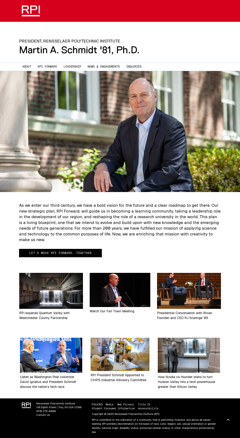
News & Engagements (104, 66)
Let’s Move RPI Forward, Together (60, 253)
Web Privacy (125, 404)
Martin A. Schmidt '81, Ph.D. (79, 50)
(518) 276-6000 (46, 411)
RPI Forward (47, 66)
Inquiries (134, 66)
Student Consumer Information (113, 408)
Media (109, 404)
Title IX (144, 404)
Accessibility (148, 408)
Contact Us (43, 415)
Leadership (72, 66)
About (26, 66)
